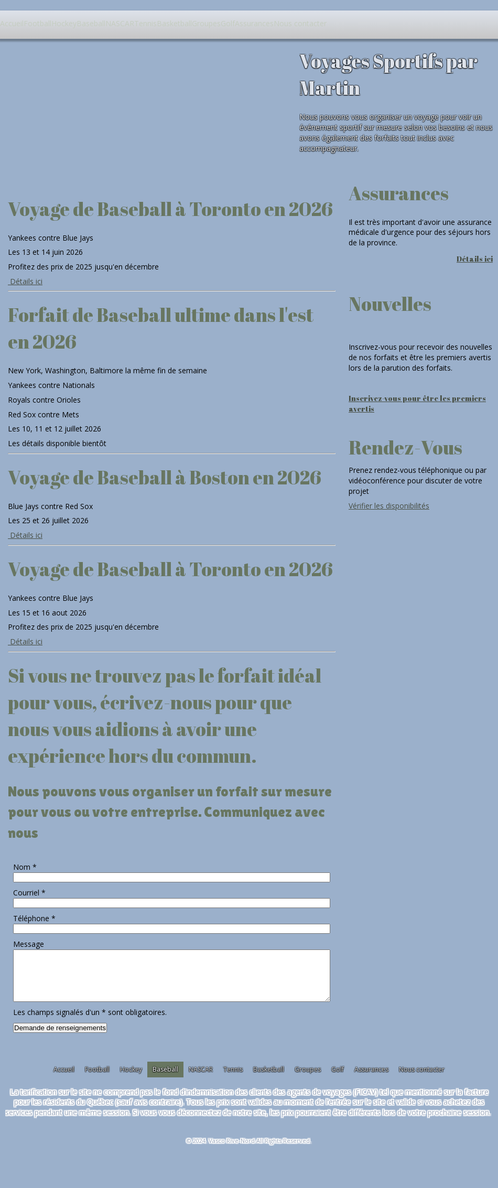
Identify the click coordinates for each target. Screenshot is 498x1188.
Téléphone (34, 918)
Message (28, 944)
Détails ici (25, 281)
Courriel (29, 893)
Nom (25, 867)
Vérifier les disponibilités (389, 506)
